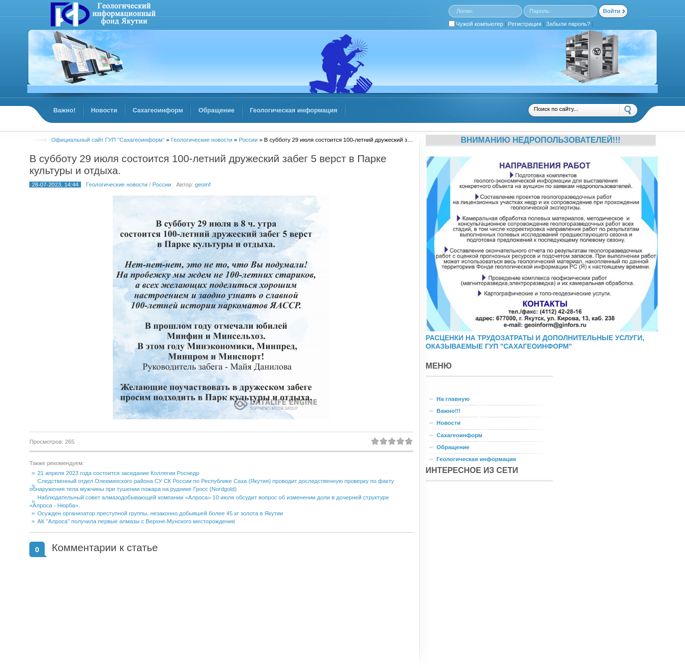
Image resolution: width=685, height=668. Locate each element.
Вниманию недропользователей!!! (540, 139)
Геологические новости (117, 185)
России (161, 185)
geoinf (203, 185)
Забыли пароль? (568, 24)
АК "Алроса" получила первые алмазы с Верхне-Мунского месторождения (136, 521)
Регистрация (524, 24)
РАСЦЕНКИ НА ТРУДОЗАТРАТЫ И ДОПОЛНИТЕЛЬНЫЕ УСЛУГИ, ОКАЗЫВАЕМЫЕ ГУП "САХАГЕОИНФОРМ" (535, 342)
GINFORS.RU (101, 15)
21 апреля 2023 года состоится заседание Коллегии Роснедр (118, 473)
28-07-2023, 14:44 (55, 185)
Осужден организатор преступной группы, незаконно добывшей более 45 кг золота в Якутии (160, 513)
